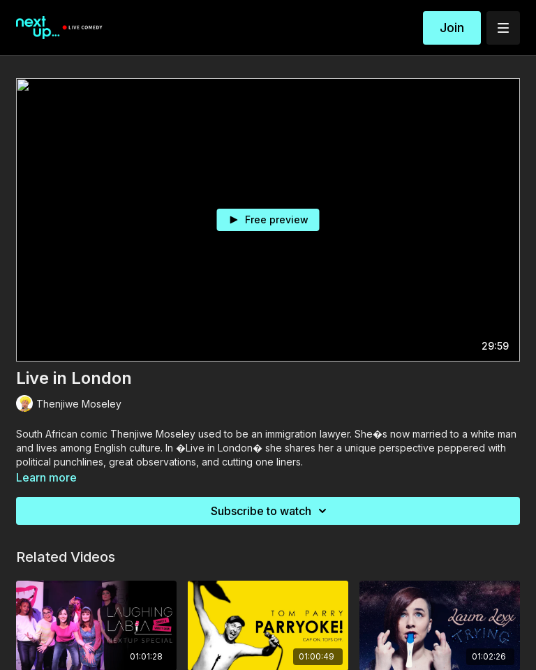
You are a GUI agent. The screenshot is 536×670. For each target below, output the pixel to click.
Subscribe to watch (271, 510)
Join (452, 27)
